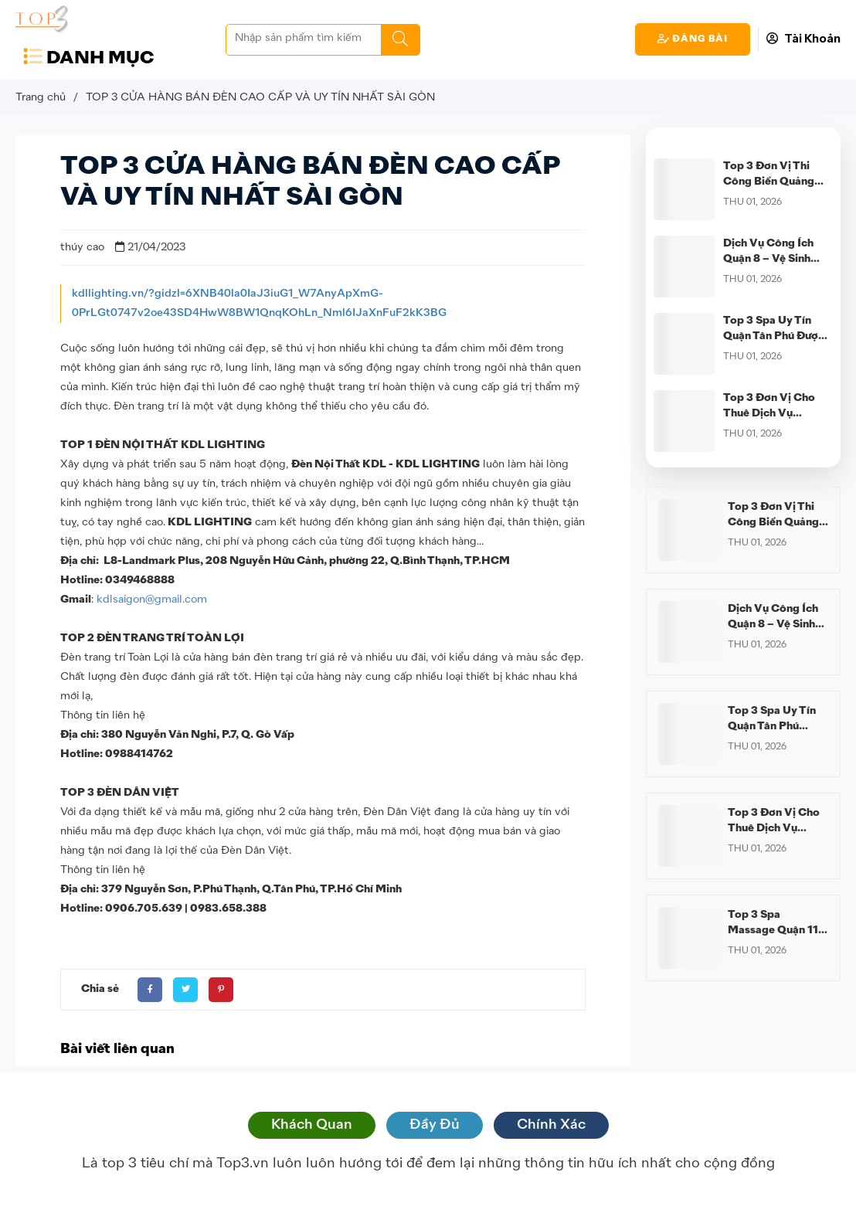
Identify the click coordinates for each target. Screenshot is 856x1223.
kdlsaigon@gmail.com (152, 599)
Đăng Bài (692, 39)
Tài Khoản (803, 39)
